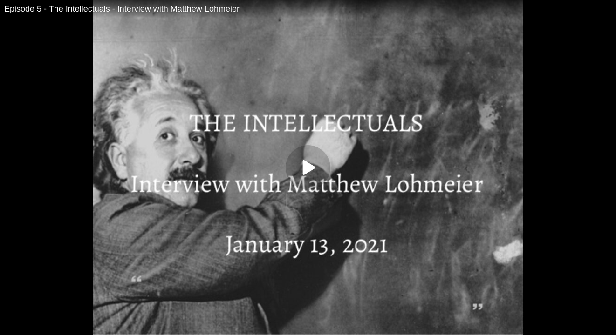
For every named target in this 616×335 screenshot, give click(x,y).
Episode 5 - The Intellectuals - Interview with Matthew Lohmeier (122, 8)
